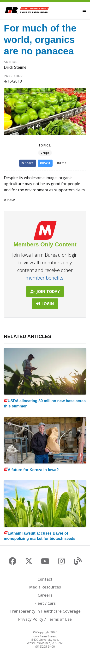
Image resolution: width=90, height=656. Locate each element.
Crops (45, 153)
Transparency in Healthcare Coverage (45, 611)
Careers (45, 595)
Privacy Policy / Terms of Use (45, 619)
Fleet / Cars (45, 603)
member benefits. (45, 278)
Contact (45, 579)
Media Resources (45, 587)
